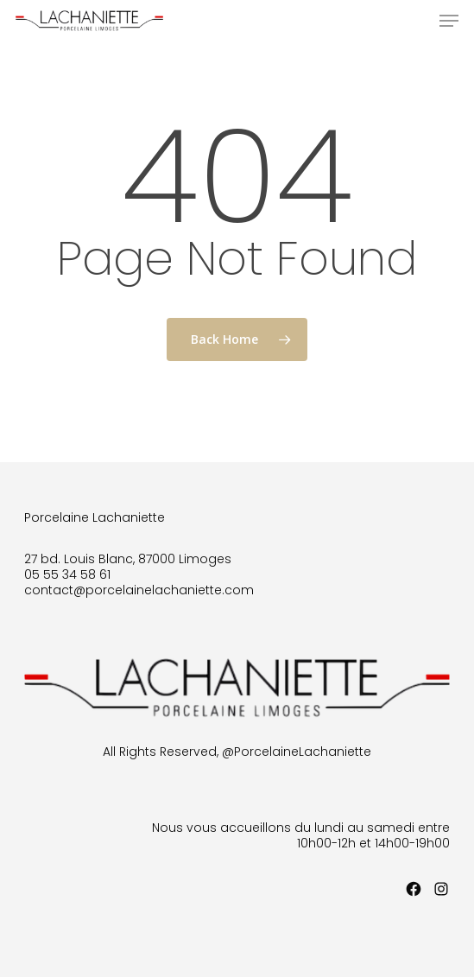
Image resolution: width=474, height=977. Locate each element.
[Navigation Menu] (448, 20)
